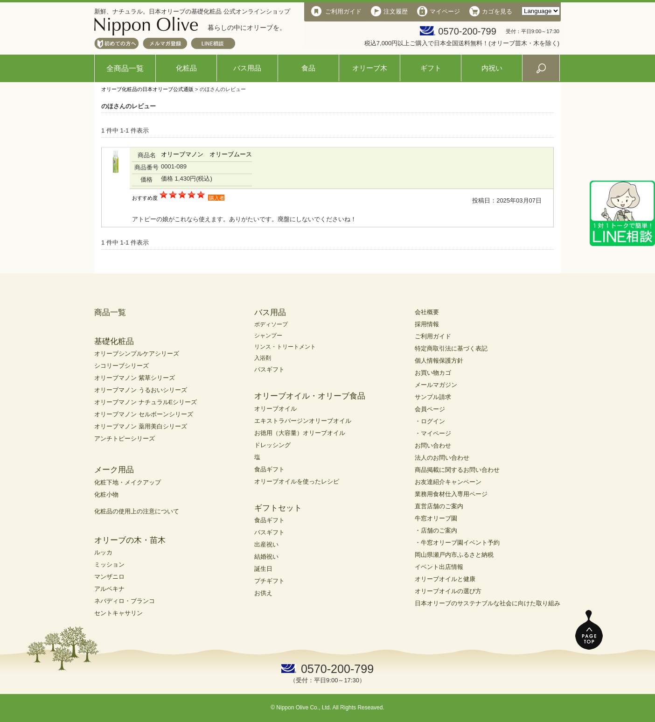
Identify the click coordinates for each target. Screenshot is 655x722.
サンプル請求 (433, 396)
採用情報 (427, 324)
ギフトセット (278, 508)
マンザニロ (109, 576)
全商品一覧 (125, 68)
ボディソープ (271, 324)
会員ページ (430, 409)
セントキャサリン (118, 613)
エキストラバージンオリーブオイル (302, 420)
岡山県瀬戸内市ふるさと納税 (454, 554)
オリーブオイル (275, 408)
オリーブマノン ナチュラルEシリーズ (145, 402)
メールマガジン (436, 384)
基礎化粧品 (114, 341)
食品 (308, 68)
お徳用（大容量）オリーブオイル (299, 432)
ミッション (109, 564)
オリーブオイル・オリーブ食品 (309, 396)
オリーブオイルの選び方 (448, 591)
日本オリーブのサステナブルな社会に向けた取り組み (487, 603)
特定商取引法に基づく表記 (451, 348)
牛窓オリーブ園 (436, 518)
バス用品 (247, 68)
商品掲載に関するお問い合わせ (457, 469)
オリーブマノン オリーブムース (206, 154)
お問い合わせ (433, 445)
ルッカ (103, 552)
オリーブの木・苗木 (130, 540)
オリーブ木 (369, 68)
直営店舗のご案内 (439, 506)
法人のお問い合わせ (442, 457)
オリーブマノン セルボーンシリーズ (143, 414)
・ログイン (430, 421)
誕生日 (263, 568)
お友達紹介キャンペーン (448, 481)
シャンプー (268, 335)
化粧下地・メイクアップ (127, 482)
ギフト (430, 68)
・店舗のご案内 (436, 530)
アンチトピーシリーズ (124, 438)
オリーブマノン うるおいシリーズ (140, 389)
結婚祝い (266, 556)
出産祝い (266, 544)
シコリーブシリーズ (121, 365)
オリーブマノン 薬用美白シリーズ (140, 426)
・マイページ (433, 433)
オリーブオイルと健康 (445, 578)
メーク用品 (114, 469)
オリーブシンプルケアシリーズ (136, 353)
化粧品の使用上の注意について (136, 511)
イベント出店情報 (439, 566)
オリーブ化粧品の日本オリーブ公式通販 (147, 89)
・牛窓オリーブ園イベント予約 (457, 542)
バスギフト (269, 369)
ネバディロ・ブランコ (124, 600)
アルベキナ (109, 588)
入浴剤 (262, 358)
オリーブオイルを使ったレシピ (296, 481)
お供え (263, 592)
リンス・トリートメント (285, 346)
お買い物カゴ (433, 372)
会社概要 (427, 311)
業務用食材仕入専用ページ (451, 494)
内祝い (491, 68)
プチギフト (269, 580)
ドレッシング (272, 445)
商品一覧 (110, 312)
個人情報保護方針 (439, 360)
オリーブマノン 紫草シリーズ (134, 377)
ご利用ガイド (433, 336)
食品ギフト (269, 469)
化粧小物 (106, 494)
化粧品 (186, 68)
